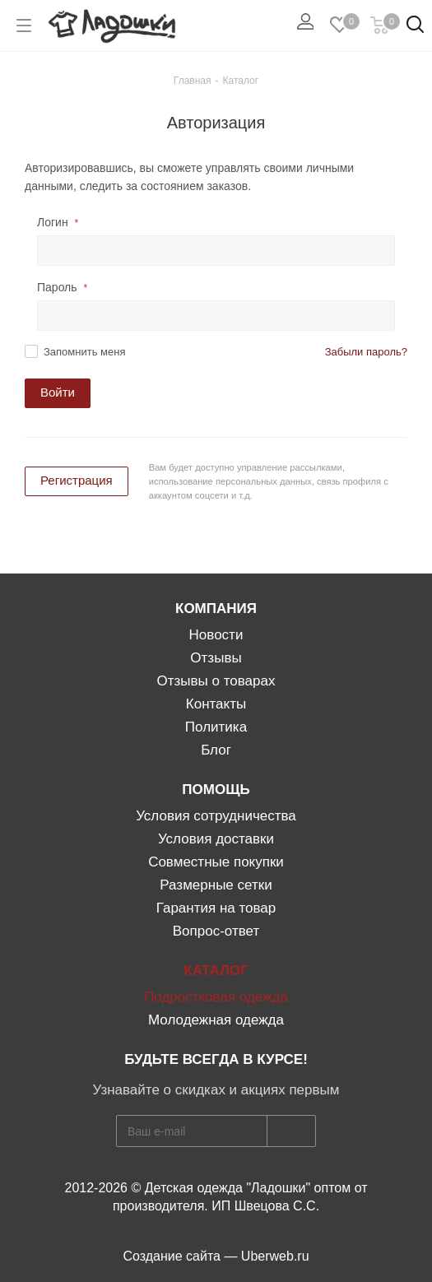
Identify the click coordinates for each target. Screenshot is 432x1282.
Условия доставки (216, 839)
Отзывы (215, 658)
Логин (57, 222)
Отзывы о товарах (216, 681)
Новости (216, 635)
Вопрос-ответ (216, 931)
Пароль (62, 287)
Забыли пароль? (366, 352)
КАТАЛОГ (215, 970)
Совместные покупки (216, 862)
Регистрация (76, 480)
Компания (216, 608)
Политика (216, 727)
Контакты (216, 704)
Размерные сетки (216, 885)
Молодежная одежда (216, 1020)
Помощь (215, 789)
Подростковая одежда (216, 997)
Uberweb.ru (275, 1256)
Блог (216, 750)
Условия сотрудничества (216, 816)
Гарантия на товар (216, 908)
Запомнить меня (84, 352)
